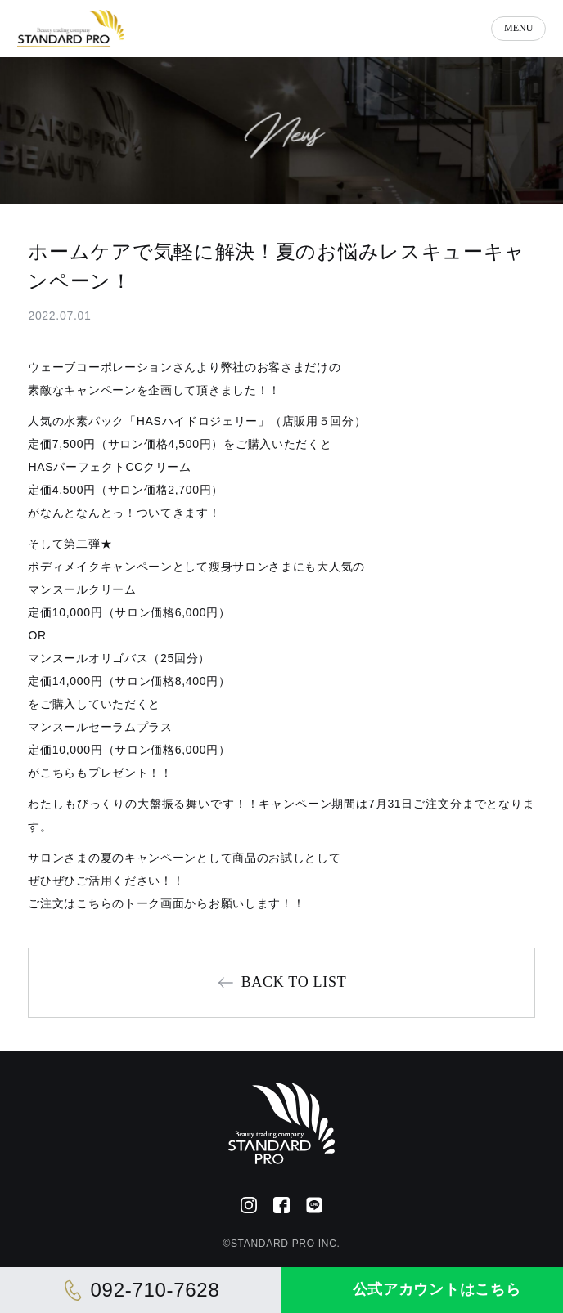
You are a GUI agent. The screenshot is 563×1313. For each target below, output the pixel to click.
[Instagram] (249, 1205)
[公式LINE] (314, 1205)
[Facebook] (281, 1205)
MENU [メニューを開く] (518, 28)
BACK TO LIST (294, 982)
